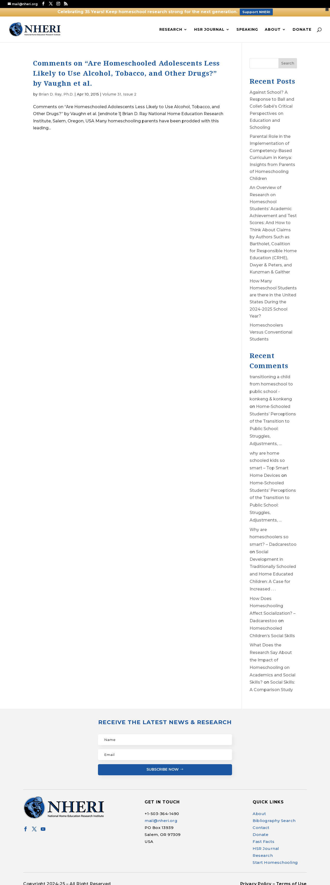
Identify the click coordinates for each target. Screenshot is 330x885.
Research (170, 25)
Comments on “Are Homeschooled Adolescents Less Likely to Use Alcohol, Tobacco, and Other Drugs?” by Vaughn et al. (126, 69)
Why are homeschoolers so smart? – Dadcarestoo (273, 533)
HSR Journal (209, 25)
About (273, 25)
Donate (302, 25)
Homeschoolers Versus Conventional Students (271, 328)
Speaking (247, 25)
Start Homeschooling (275, 858)
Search (287, 59)
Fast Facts (263, 837)
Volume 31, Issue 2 (119, 90)
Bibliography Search (274, 816)
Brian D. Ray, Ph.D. (56, 90)
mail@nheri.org (161, 816)
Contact (261, 823)
